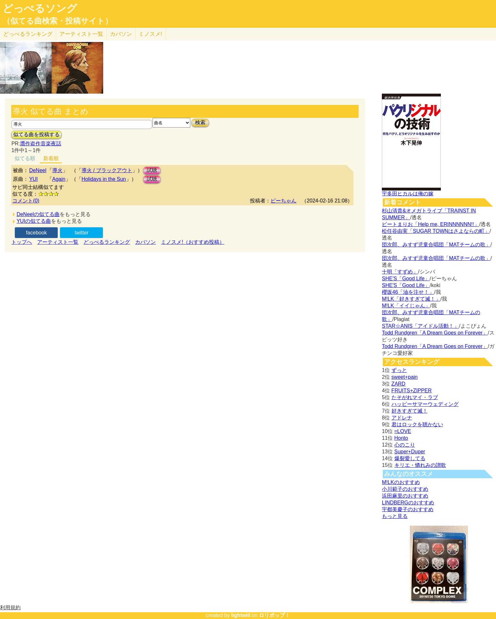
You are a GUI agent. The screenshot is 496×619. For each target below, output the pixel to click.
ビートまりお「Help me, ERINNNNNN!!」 (430, 224)
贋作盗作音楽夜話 (40, 143)
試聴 (152, 170)
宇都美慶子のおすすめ (407, 509)
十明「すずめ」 (400, 271)
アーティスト (81, 34)
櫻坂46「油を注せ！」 (408, 292)
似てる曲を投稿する (36, 134)
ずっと (399, 370)
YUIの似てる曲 (33, 221)
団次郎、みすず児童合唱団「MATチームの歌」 (436, 244)
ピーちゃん (283, 200)
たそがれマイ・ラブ (415, 397)
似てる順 (25, 158)
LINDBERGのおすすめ (408, 502)
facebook (36, 232)
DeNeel (37, 170)
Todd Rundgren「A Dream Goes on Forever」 (435, 332)
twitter (82, 232)
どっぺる (28, 34)
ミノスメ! (150, 34)
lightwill (241, 615)
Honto (401, 438)
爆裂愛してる (409, 458)
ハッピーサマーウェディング (425, 404)
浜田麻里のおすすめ (405, 496)
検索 (200, 122)
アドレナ (402, 417)
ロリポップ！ (274, 615)
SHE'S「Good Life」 (406, 278)
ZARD (399, 384)
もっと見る (395, 516)
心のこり (404, 445)
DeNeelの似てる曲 (37, 214)
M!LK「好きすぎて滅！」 (411, 299)
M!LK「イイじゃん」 (406, 305)
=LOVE (402, 431)
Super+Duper (409, 451)
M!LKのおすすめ (401, 482)
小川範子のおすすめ (405, 489)
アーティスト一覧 (57, 242)
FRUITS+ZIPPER (412, 390)
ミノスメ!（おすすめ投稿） (192, 242)
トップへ (21, 242)
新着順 (51, 158)
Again (58, 179)
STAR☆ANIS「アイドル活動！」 (420, 326)
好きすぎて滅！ (410, 411)
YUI (33, 179)
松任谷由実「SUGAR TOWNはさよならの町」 (436, 231)
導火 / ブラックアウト (107, 170)
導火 (57, 170)
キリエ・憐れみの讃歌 (420, 465)
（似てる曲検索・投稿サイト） (58, 21)
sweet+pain (405, 377)
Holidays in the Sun (104, 179)
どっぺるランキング (107, 242)
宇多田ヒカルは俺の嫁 (407, 193)
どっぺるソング (40, 8)
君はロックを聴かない (417, 424)
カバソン (121, 34)
